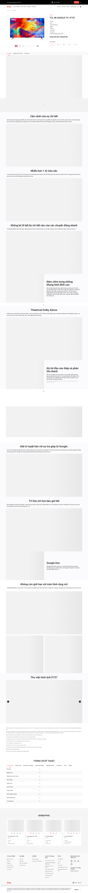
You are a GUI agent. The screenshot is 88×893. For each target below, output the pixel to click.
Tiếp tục (76, 2)
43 (75, 44)
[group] (27, 28)
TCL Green (60, 865)
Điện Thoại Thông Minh (37, 861)
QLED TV (9, 861)
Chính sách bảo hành (49, 869)
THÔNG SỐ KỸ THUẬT (17, 53)
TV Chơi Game (10, 865)
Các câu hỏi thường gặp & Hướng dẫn (50, 863)
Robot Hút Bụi (22, 865)
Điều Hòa (21, 859)
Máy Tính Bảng (35, 859)
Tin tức (59, 861)
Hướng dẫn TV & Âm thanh (49, 866)
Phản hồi (47, 877)
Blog (59, 863)
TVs (11, 10)
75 (52, 44)
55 (63, 44)
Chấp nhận (76, 889)
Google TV (9, 863)
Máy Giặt (21, 861)
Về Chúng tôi (60, 859)
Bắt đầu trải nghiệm (74, 870)
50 (69, 44)
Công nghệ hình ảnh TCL (63, 867)
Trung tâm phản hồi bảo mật (62, 870)
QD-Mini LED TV (10, 859)
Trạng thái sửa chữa (49, 873)
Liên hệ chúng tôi (48, 875)
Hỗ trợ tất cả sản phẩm (49, 860)
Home (8, 10)
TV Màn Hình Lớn (10, 867)
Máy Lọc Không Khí (23, 863)
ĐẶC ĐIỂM (9, 53)
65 (58, 44)
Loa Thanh (9, 869)
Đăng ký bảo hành (48, 871)
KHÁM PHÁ (26, 53)
